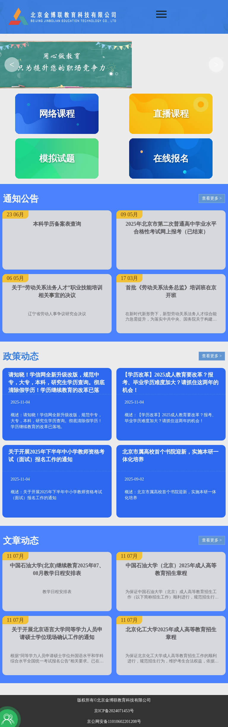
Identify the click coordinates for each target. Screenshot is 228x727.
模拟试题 (57, 158)
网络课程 (57, 114)
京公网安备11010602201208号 (114, 721)
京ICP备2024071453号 (114, 711)
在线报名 (171, 158)
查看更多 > (212, 198)
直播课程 (171, 114)
